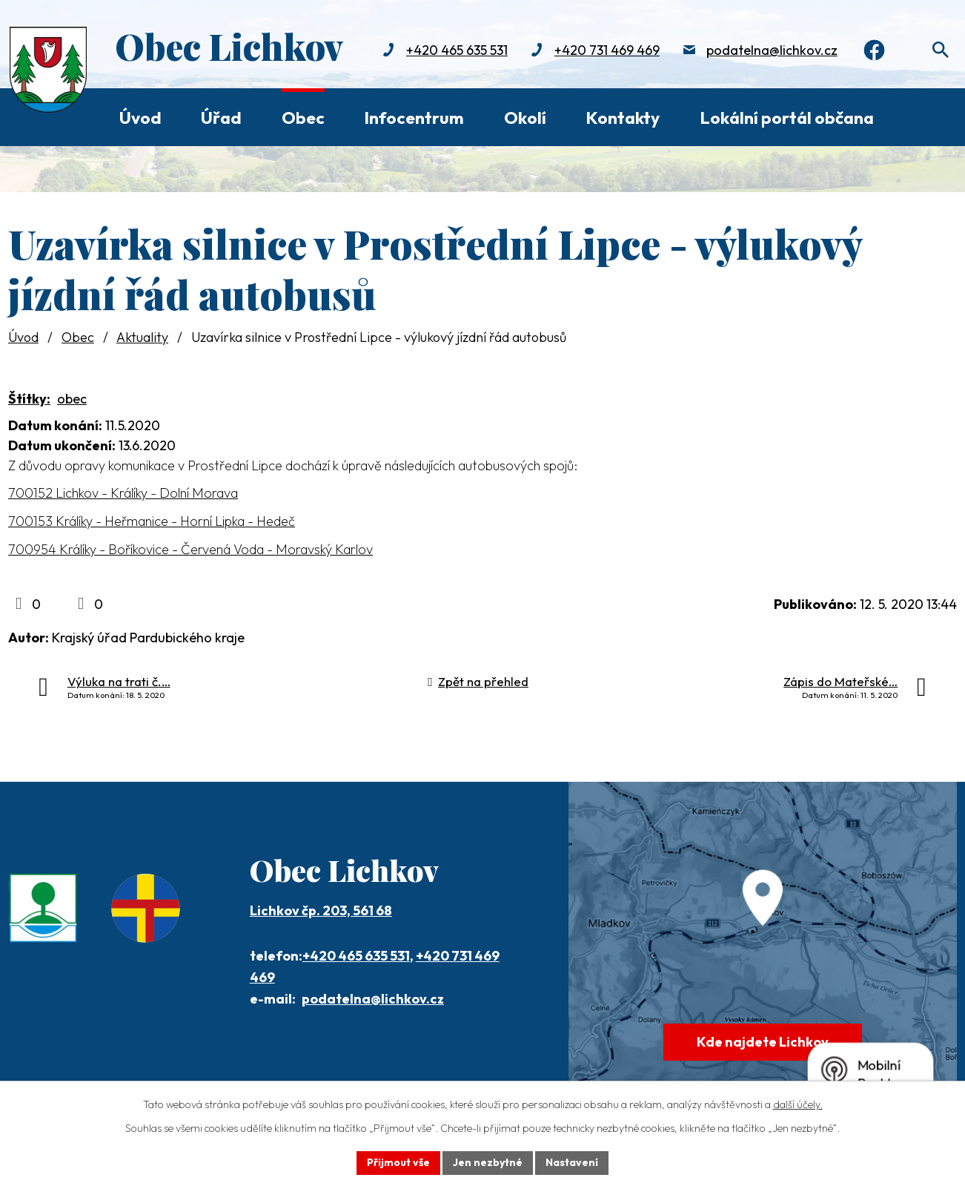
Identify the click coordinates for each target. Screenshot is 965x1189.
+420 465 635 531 (455, 50)
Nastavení (571, 1162)
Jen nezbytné (488, 1162)
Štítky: (29, 398)
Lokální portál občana (787, 117)
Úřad (221, 117)
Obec (303, 117)
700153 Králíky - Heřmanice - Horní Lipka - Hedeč (151, 521)
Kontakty (623, 117)
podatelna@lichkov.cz (770, 50)
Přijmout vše (398, 1162)
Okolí (525, 117)
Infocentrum (414, 117)
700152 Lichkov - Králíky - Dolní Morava (123, 492)
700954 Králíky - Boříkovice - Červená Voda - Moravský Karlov (190, 549)
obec (72, 398)
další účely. (798, 1104)
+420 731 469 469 (605, 50)
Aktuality (142, 337)
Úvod (140, 117)
